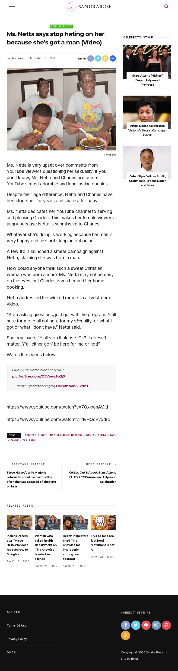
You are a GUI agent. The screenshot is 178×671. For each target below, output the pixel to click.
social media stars (101, 435)
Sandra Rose (15, 58)
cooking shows (35, 435)
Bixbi (134, 658)
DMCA (11, 652)
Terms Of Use (17, 625)
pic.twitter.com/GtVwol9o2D (38, 376)
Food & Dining (61, 26)
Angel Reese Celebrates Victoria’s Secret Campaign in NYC (147, 129)
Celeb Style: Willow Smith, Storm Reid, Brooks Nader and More (147, 179)
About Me (14, 612)
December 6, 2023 (72, 386)
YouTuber (28, 439)
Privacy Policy (17, 639)
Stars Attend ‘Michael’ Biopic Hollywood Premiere (147, 80)
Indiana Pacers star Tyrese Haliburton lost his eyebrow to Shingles (17, 545)
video (14, 439)
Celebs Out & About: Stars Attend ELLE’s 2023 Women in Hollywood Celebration (92, 477)
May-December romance (66, 435)
